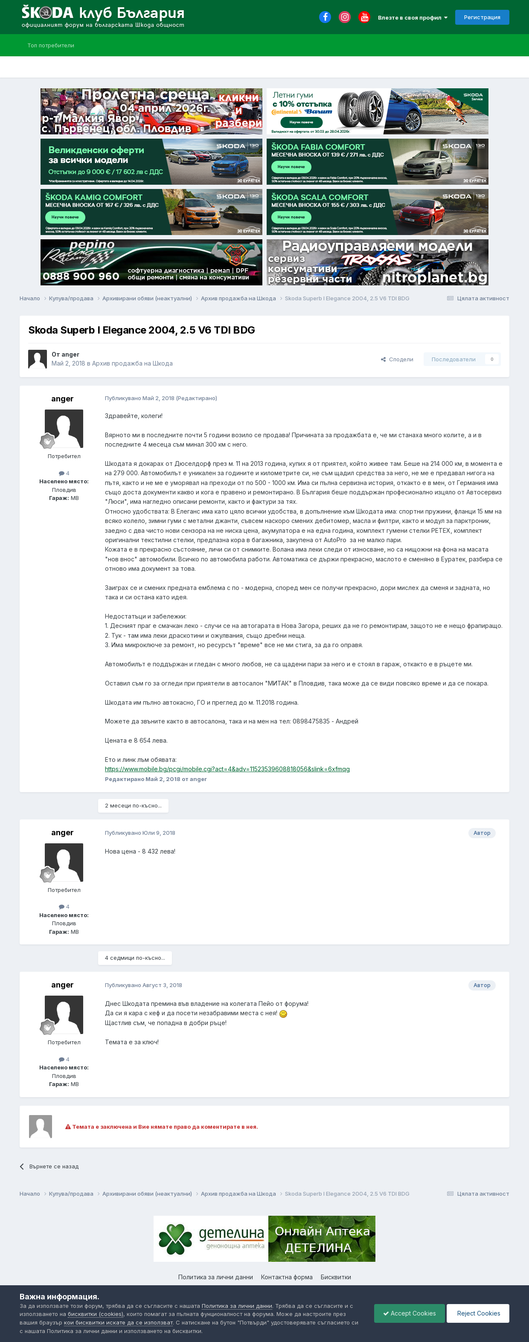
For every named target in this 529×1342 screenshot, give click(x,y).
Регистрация (482, 17)
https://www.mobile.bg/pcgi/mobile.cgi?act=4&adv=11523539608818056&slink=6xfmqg (227, 769)
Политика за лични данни (215, 1277)
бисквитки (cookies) (95, 1313)
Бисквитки (336, 1277)
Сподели (397, 359)
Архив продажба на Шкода (132, 363)
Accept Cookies (409, 1313)
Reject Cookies (478, 1313)
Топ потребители (50, 45)
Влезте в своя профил (413, 17)
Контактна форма (287, 1277)
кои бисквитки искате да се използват (118, 1322)
